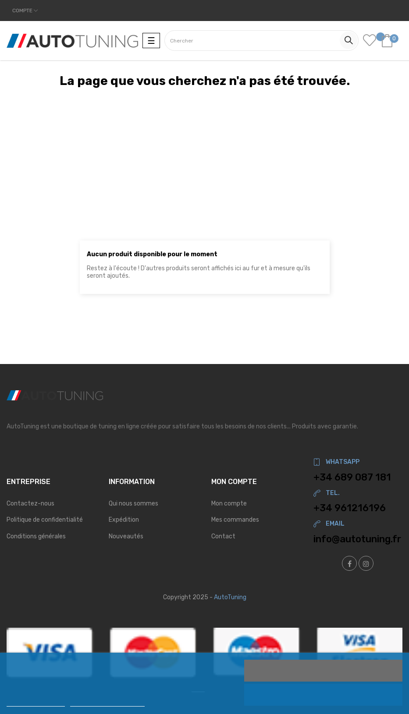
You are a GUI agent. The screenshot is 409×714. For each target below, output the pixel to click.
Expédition (124, 519)
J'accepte (323, 670)
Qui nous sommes (133, 503)
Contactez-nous (30, 503)
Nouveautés (126, 536)
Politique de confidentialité (45, 519)
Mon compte (229, 503)
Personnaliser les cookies (107, 702)
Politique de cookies (36, 702)
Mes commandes (235, 519)
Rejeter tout (323, 694)
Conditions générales (36, 536)
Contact (223, 536)
